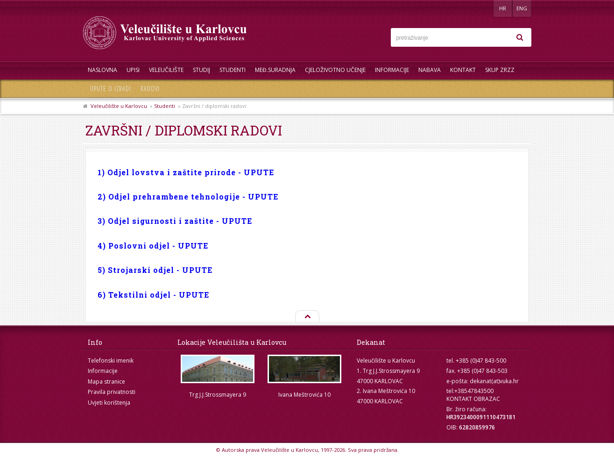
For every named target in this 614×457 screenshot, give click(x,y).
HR (502, 8)
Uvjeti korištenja (109, 403)
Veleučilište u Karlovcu (119, 105)
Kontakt (463, 70)
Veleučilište (166, 70)
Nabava (429, 70)
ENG (521, 8)
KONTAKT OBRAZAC (473, 399)
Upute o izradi (110, 88)
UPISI (133, 70)
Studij (201, 70)
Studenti (232, 70)
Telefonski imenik (111, 360)
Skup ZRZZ (500, 70)
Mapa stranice (106, 382)
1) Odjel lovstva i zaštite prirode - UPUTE (186, 172)
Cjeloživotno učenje (335, 70)
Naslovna (102, 70)
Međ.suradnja (275, 70)
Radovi (150, 88)
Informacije (392, 70)
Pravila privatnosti (111, 392)
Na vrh (307, 317)
